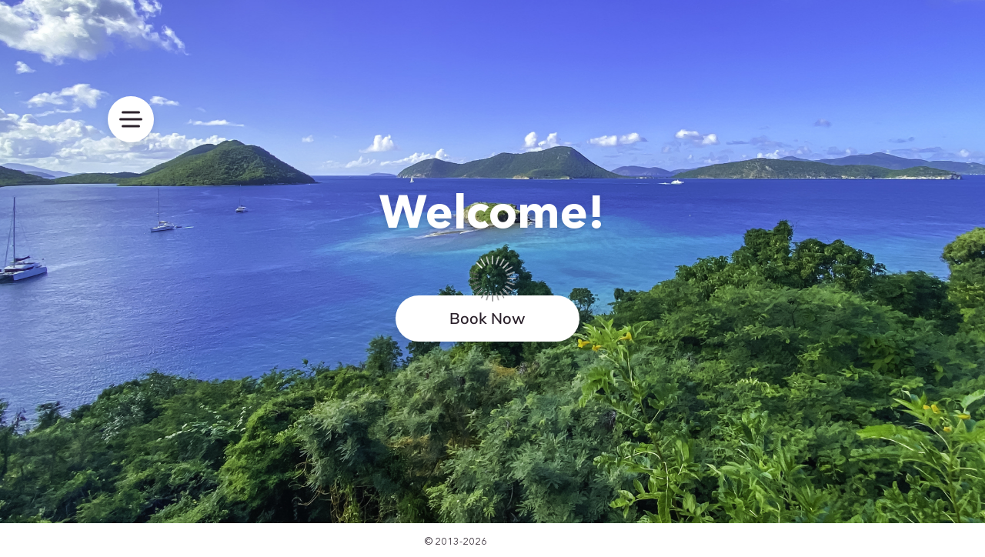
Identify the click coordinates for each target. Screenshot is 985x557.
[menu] (131, 119)
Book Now (487, 318)
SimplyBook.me (525, 541)
